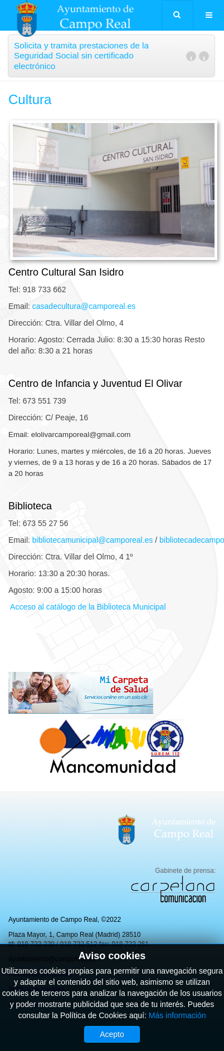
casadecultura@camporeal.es (83, 306)
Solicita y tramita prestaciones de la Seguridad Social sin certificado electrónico (81, 56)
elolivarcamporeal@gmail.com (81, 434)
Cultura (29, 99)
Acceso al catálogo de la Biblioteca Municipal (87, 606)
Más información (177, 1015)
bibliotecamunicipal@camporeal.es (92, 540)
